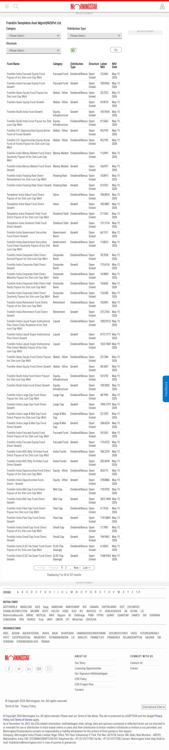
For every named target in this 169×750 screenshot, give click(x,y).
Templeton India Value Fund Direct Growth (25, 206)
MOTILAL (41, 615)
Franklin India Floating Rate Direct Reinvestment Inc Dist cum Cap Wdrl (26, 177)
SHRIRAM (155, 615)
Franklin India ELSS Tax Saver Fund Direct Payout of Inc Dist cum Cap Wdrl (29, 548)
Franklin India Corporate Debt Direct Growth (26, 266)
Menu (6, 6)
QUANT (110, 615)
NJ (70, 615)
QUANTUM (122, 615)
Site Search (16, 6)
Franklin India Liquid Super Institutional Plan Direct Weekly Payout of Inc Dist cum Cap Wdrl (28, 347)
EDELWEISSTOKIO (118, 633)
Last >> (87, 568)
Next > (77, 568)
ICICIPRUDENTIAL (21, 637)
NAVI (51, 615)
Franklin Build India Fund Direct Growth (28, 385)
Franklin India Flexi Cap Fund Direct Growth (26, 519)
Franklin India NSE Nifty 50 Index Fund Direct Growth (27, 463)
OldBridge (79, 615)
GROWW (34, 611)
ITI (100, 611)
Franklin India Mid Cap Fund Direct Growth (26, 501)
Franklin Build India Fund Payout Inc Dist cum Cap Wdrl (29, 123)
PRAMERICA (113, 637)
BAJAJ (55, 633)
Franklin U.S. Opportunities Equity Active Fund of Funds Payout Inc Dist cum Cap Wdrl (28, 143)
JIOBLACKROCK (113, 611)
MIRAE (29, 615)
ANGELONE (26, 607)
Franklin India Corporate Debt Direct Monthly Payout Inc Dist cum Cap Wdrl (28, 276)
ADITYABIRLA (10, 607)
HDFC (45, 611)
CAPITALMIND (109, 607)
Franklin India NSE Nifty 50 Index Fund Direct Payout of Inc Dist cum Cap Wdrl (28, 453)
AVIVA (45, 633)
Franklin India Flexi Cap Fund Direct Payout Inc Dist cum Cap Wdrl (26, 510)
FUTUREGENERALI (149, 633)
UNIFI (49, 619)
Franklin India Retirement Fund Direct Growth (27, 313)
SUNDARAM (9, 619)
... (70, 568)
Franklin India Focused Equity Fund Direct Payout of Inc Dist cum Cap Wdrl (28, 434)
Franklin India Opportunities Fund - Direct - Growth (26, 482)
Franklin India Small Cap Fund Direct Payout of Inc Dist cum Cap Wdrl (27, 529)
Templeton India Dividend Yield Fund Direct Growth (27, 225)
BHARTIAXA (67, 633)
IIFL (81, 611)
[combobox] (33, 36)
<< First (41, 568)
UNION (59, 619)
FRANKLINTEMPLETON (15, 611)
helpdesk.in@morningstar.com (25, 742)
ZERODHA (91, 619)
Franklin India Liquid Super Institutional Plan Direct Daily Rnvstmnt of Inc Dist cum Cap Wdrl (28, 324)
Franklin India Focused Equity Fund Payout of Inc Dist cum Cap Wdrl (26, 76)
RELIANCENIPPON (132, 637)
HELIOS (55, 611)
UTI (67, 619)
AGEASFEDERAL (31, 633)
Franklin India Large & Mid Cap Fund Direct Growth (26, 425)
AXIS (37, 607)
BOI (84, 607)
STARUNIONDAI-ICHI (27, 641)
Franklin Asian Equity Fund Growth (25, 102)
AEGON (15, 633)
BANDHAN (57, 607)
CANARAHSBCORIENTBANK (91, 633)
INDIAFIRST (40, 637)
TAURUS (31, 619)
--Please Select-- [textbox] (16, 36)
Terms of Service (23, 720)
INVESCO (91, 611)
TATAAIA (45, 641)
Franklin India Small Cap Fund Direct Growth (27, 538)
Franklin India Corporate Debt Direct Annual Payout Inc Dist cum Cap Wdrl (27, 257)
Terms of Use (12, 706)
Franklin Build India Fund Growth (25, 112)
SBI (144, 615)
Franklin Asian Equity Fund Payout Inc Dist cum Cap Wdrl (27, 94)
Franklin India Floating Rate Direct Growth (29, 185)
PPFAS (100, 615)
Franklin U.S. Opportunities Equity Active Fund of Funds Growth (28, 132)
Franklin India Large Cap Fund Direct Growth (26, 406)
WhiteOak (77, 619)
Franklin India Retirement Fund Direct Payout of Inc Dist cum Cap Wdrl (27, 304)
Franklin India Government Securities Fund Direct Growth (27, 234)
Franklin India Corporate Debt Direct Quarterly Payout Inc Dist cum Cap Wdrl (28, 295)
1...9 (138, 592)
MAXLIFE (82, 637)
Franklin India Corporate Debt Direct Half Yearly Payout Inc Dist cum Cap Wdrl (29, 285)
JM (125, 611)
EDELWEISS (133, 607)
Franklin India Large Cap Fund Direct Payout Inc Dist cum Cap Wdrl (26, 397)
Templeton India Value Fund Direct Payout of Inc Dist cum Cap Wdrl (25, 196)
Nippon (61, 615)
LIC (142, 611)
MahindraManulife (13, 615)
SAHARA (149, 637)
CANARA (94, 607)
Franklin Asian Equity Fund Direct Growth (29, 366)
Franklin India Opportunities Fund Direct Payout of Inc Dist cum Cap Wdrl (29, 472)
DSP (122, 607)
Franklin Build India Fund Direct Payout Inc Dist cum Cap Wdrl (28, 378)
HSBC (65, 611)
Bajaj (45, 607)
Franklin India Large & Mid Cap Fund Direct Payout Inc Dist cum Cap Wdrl (26, 415)
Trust (41, 619)
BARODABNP (73, 607)
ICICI (74, 611)
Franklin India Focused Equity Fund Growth (26, 85)
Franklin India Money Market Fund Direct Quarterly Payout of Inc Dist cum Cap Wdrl (29, 156)
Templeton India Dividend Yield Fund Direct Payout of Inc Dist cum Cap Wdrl (28, 215)
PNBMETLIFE (97, 637)
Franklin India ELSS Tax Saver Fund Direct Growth (29, 557)
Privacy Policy (28, 706)
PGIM (91, 615)
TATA (21, 619)
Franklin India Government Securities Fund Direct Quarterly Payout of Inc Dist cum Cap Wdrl (28, 245)
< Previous (53, 568)
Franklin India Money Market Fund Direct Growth (29, 168)
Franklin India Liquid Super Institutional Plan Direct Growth (28, 336)
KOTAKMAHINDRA (58, 637)
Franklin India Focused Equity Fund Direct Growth (26, 444)
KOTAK (133, 611)
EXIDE (134, 633)
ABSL (6, 633)
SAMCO (136, 615)
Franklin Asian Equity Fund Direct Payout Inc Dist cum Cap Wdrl (29, 359)
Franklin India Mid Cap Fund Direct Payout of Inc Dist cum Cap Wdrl (26, 491)
